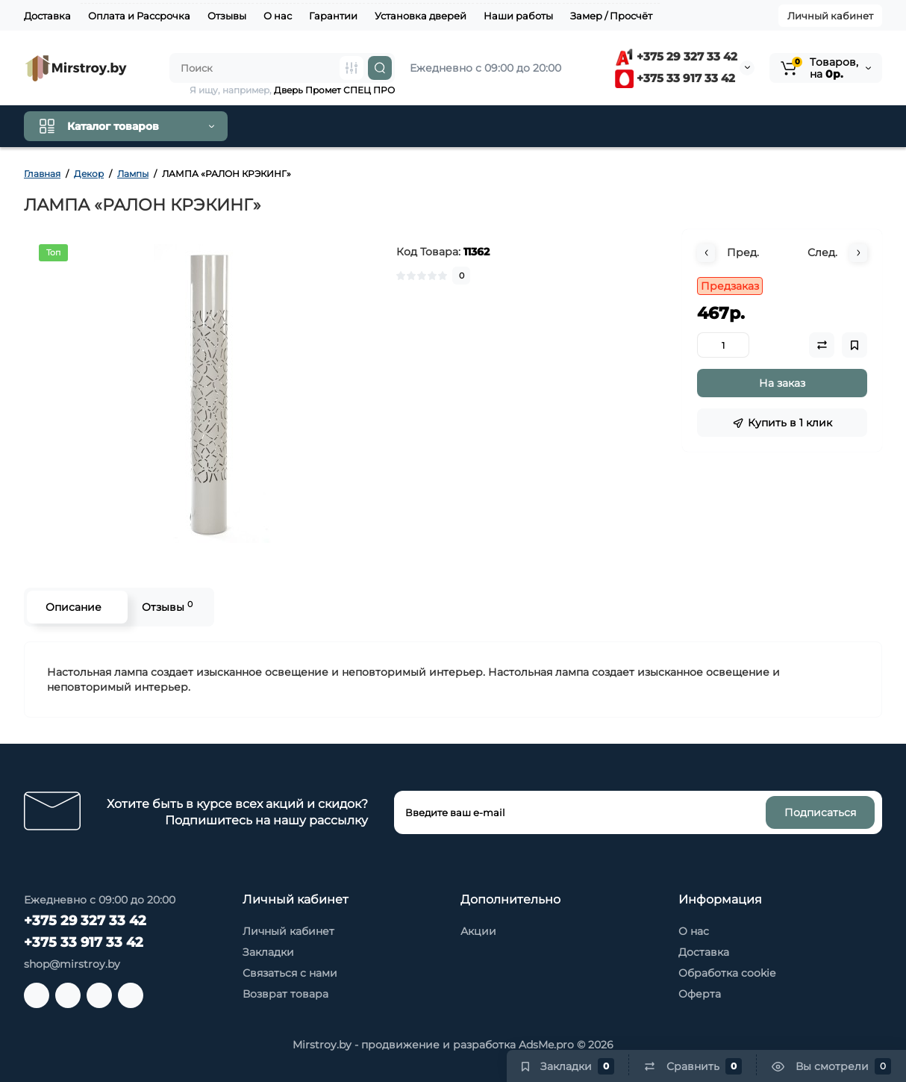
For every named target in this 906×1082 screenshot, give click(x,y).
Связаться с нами (290, 973)
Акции (478, 931)
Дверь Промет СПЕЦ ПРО (334, 90)
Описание (73, 607)
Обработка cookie (726, 973)
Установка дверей (420, 16)
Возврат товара (285, 994)
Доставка (47, 16)
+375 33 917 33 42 (675, 78)
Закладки (268, 952)
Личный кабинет (830, 16)
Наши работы (518, 16)
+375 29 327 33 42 (676, 56)
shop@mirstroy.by (72, 964)
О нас (277, 16)
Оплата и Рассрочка (139, 16)
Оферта (699, 994)
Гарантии (333, 16)
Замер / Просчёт (611, 16)
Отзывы (226, 16)
